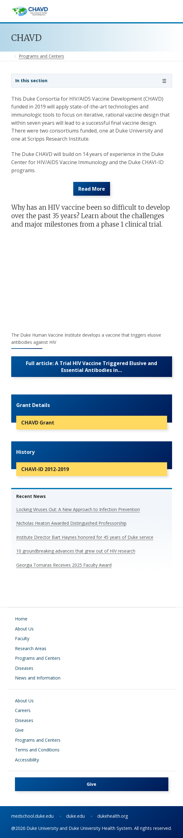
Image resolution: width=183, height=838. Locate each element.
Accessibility (27, 760)
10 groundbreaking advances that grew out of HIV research (75, 551)
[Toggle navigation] (91, 81)
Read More (91, 188)
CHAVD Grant (37, 422)
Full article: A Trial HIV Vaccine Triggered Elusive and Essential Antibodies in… (91, 367)
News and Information (37, 678)
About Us (24, 629)
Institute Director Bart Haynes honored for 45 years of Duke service (84, 537)
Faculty (22, 638)
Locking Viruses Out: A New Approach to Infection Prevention (78, 509)
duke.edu (75, 816)
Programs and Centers (37, 658)
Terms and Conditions (37, 750)
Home (21, 619)
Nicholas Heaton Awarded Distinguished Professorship (71, 523)
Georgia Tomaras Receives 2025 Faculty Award (64, 565)
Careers (23, 710)
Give (19, 730)
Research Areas (30, 648)
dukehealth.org (112, 816)
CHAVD (26, 37)
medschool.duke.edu (32, 816)
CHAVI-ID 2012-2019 (45, 469)
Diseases (24, 668)
